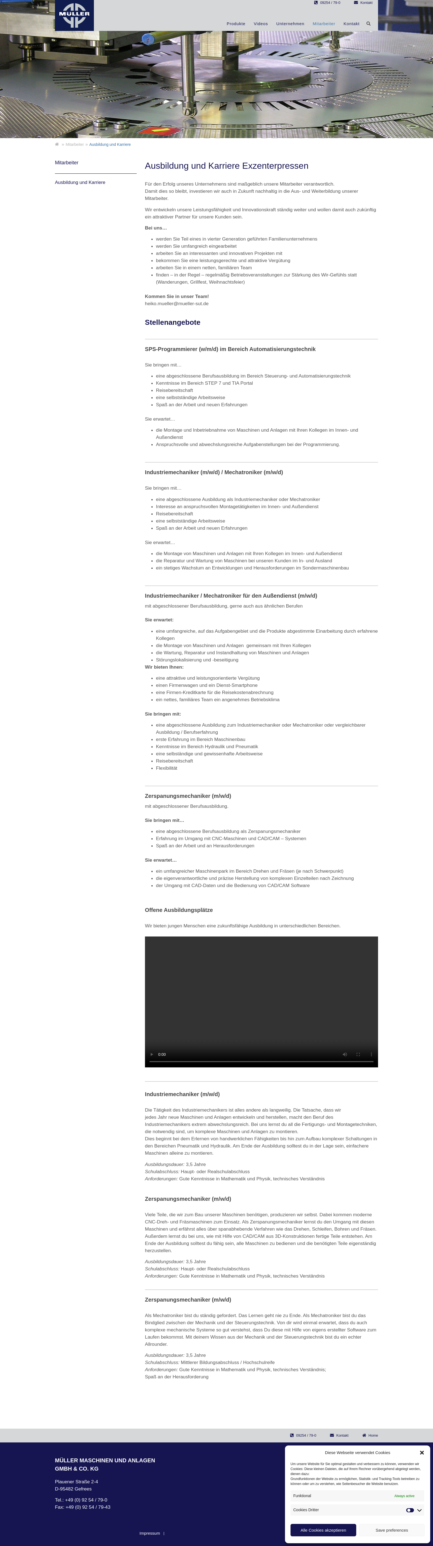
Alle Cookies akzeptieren (323, 1530)
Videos (261, 23)
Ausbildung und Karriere (80, 182)
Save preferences (392, 1530)
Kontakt (352, 23)
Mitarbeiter (324, 23)
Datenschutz (179, 1533)
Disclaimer (209, 1533)
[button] (422, 1452)
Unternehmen (290, 23)
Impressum (149, 1533)
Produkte (236, 23)
